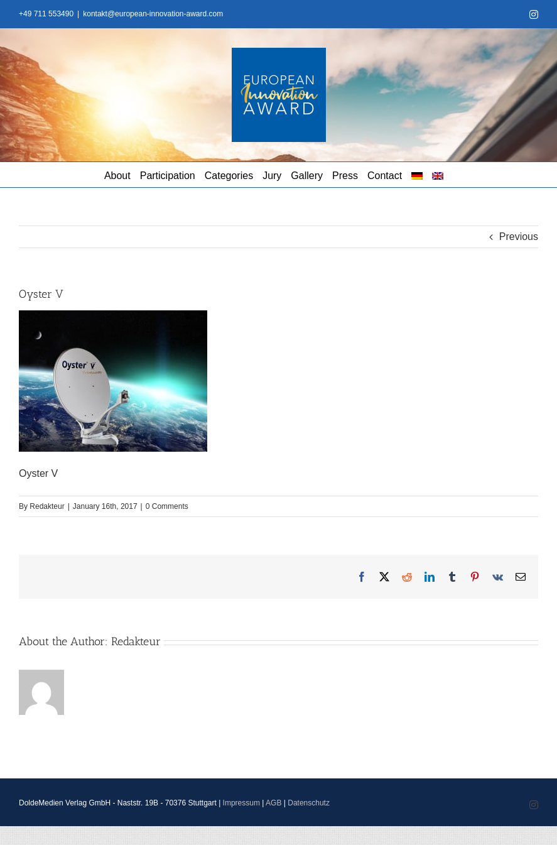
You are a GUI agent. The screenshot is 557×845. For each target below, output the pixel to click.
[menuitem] (417, 174)
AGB (273, 803)
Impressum (241, 803)
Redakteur (47, 506)
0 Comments (167, 506)
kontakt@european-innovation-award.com (153, 13)
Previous (518, 236)
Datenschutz (309, 803)
